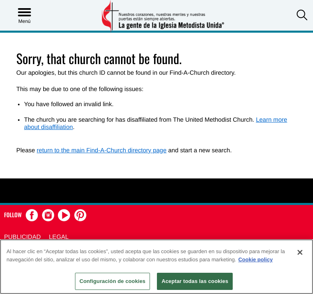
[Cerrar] (300, 252)
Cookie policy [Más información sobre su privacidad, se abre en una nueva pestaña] (255, 259)
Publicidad (22, 237)
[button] (302, 16)
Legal (58, 237)
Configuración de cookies (112, 281)
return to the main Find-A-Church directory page (101, 150)
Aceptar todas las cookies (194, 281)
